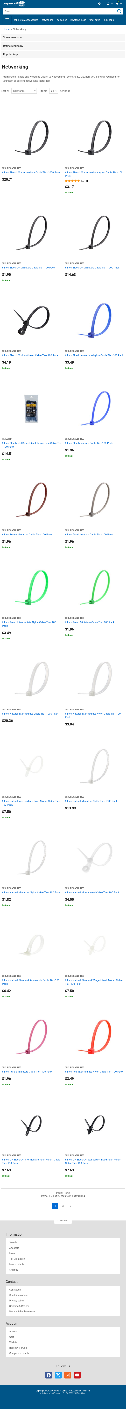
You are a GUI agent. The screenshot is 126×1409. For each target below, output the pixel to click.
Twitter (58, 1375)
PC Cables (62, 20)
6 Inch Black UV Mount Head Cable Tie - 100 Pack (30, 355)
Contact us (15, 1289)
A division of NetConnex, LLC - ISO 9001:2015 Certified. (63, 1393)
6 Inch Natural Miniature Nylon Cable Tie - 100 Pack (31, 892)
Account (13, 1331)
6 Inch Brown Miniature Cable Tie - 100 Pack (27, 534)
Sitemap (13, 1269)
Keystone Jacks (78, 20)
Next (71, 1206)
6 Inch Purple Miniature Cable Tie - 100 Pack (27, 1071)
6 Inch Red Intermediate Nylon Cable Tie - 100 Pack (94, 1071)
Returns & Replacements (22, 1311)
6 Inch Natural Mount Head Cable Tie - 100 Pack (92, 892)
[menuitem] (101, 3)
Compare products (19, 1353)
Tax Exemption (17, 1258)
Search (13, 1242)
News (12, 1253)
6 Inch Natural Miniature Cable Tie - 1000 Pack (91, 801)
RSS (68, 1375)
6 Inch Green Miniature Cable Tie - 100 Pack (90, 622)
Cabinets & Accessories (26, 20)
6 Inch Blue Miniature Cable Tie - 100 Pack (89, 443)
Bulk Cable (109, 20)
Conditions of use (18, 1295)
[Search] (119, 11)
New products (16, 1264)
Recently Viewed (18, 1347)
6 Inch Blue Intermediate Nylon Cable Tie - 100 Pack (94, 355)
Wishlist (13, 1342)
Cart (11, 1337)
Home (6, 29)
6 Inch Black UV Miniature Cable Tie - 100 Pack (28, 267)
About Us (14, 1248)
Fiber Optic (94, 20)
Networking (47, 20)
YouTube (77, 1375)
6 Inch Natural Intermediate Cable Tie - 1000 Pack (30, 713)
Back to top (64, 1220)
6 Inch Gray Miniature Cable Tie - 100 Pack (89, 534)
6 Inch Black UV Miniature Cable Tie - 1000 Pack (92, 267)
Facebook (49, 1375)
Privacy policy (16, 1300)
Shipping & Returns (19, 1306)
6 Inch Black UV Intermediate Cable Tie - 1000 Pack (31, 172)
